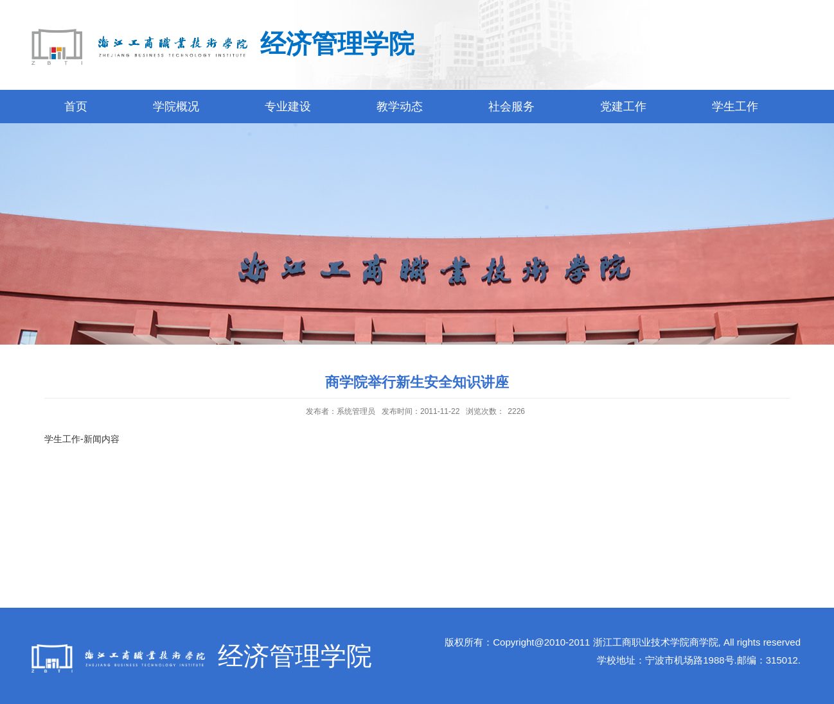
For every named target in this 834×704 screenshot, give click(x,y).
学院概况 (176, 106)
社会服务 (511, 106)
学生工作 (735, 106)
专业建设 (288, 106)
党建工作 (623, 106)
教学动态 (400, 106)
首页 (75, 106)
